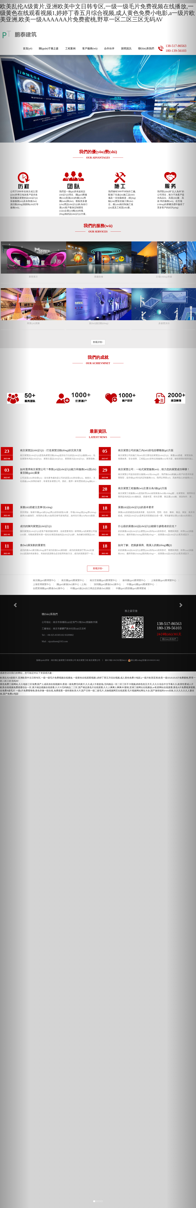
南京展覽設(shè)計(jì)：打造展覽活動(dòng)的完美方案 (50, 450)
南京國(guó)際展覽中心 (72, 580)
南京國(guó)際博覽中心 (44, 580)
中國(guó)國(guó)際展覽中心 (140, 584)
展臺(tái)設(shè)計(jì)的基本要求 (136, 507)
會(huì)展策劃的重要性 (33, 545)
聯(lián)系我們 (146, 48)
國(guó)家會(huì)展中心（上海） (72, 584)
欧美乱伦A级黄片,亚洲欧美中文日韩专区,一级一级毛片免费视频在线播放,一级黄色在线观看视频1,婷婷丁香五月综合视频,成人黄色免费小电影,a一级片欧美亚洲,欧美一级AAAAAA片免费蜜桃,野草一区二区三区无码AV (97, 13)
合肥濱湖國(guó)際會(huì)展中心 (49, 588)
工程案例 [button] (70, 48)
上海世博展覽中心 (42, 584)
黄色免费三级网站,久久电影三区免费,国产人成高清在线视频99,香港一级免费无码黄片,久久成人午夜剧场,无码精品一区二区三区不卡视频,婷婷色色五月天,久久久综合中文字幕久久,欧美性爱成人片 (96, 684)
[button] (14, 604)
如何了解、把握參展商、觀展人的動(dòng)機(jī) (145, 545)
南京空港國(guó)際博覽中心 (103, 580)
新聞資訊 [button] (126, 48)
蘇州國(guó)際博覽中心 (134, 580)
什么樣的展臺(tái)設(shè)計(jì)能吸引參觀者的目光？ (147, 526)
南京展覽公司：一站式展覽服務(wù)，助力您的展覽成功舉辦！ (154, 469)
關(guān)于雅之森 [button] (48, 48)
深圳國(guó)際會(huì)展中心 (107, 584)
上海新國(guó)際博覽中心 (163, 580)
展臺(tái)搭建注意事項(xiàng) (36, 507)
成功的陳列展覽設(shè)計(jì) (36, 526)
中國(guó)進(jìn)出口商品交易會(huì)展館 (90, 588)
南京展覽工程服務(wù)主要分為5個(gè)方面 (142, 488)
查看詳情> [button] (98, 342)
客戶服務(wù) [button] (89, 48)
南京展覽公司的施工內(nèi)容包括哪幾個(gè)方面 (145, 450)
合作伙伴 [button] (109, 48)
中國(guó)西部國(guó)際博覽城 (131, 588)
